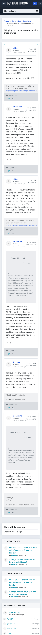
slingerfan (14, 564)
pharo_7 (10, 633)
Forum (6, 21)
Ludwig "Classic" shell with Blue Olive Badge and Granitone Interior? (23, 550)
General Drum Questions (21, 21)
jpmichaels (11, 624)
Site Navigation (21, 11)
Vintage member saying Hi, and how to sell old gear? (22, 560)
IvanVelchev (11, 628)
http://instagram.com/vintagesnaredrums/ (21, 91)
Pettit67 (10, 619)
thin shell (14, 555)
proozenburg (14, 612)
